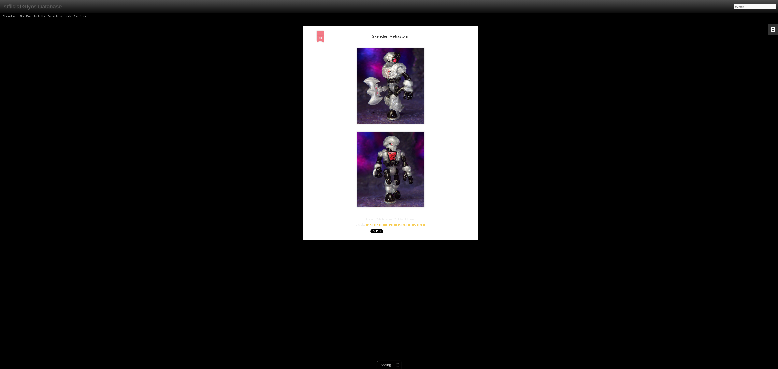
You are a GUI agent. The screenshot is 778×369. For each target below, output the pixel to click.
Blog (76, 16)
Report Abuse (417, 367)
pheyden (383, 197)
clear (375, 197)
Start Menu (26, 16)
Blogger (406, 367)
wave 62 (421, 197)
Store (83, 16)
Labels (68, 16)
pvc (403, 197)
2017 (368, 197)
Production (39, 16)
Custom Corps (55, 16)
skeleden (410, 197)
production (394, 197)
